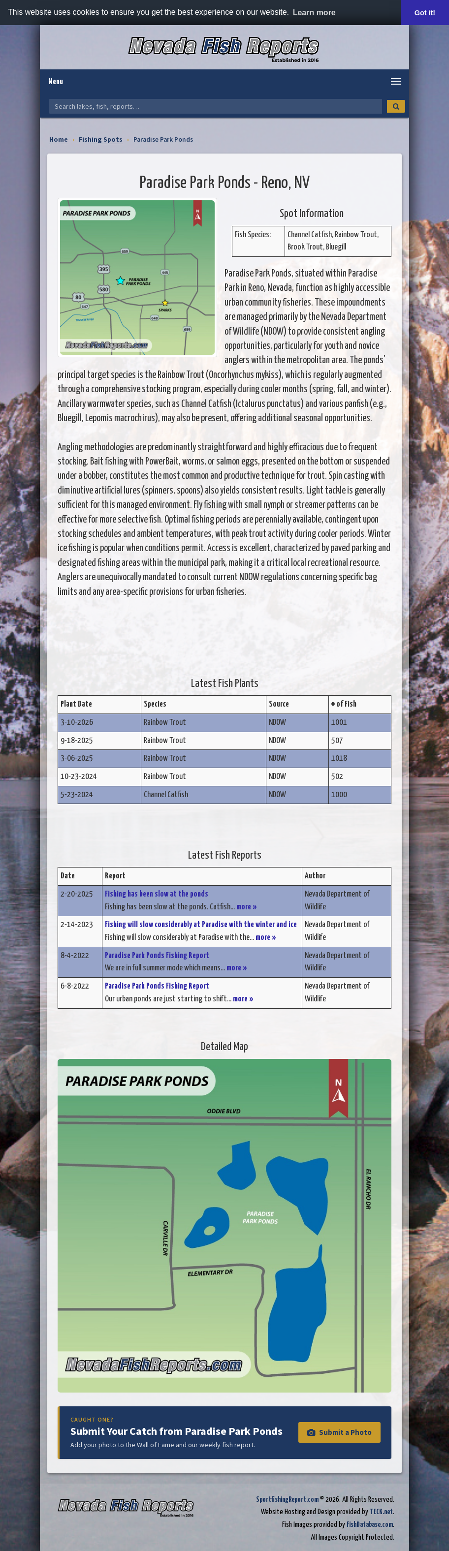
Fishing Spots (101, 139)
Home (58, 139)
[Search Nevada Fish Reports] (215, 106)
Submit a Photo (339, 1432)
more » (246, 907)
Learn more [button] (314, 12)
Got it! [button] (425, 13)
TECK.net (381, 1512)
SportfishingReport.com (287, 1499)
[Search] (396, 106)
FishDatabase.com (370, 1524)
